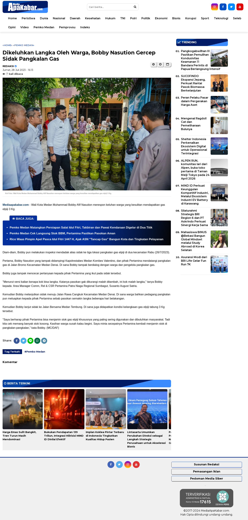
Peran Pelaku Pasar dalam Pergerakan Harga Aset (194, 101)
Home (12, 18)
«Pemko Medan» (23, 45)
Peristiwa (28, 18)
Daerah (75, 18)
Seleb (237, 18)
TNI (122, 18)
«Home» (7, 45)
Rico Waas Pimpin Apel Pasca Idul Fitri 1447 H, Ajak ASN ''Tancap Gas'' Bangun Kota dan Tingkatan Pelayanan (86, 239)
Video (24, 27)
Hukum (110, 18)
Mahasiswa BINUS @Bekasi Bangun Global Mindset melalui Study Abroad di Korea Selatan (194, 241)
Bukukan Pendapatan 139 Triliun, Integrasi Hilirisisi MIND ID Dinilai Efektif (64, 436)
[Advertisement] (202, 301)
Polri (133, 18)
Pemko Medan (44, 27)
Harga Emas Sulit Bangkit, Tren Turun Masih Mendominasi (19, 436)
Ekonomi (161, 18)
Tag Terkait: (12, 351)
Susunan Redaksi (206, 464)
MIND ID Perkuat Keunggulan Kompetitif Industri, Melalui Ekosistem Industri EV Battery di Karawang (195, 194)
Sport (205, 18)
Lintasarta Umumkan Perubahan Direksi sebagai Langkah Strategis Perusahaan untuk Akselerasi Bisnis (146, 439)
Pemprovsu (67, 27)
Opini (12, 27)
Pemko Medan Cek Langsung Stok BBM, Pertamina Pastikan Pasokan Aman (62, 233)
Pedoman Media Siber (206, 478)
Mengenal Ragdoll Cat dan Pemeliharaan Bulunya (193, 124)
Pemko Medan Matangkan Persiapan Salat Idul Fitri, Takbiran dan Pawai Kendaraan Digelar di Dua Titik (81, 227)
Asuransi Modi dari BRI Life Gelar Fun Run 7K (194, 261)
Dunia (44, 18)
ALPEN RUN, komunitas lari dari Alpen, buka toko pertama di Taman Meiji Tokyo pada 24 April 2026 (195, 169)
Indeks (85, 27)
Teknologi (221, 18)
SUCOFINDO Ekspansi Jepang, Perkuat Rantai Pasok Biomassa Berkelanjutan (193, 83)
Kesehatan (92, 18)
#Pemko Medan (34, 351)
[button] (167, 64)
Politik (145, 18)
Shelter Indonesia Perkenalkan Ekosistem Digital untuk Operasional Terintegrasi (194, 146)
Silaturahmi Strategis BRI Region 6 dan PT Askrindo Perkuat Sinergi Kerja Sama (194, 218)
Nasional (59, 18)
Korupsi (190, 18)
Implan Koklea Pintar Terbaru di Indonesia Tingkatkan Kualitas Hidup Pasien (105, 436)
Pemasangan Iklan (206, 471)
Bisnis (176, 18)
